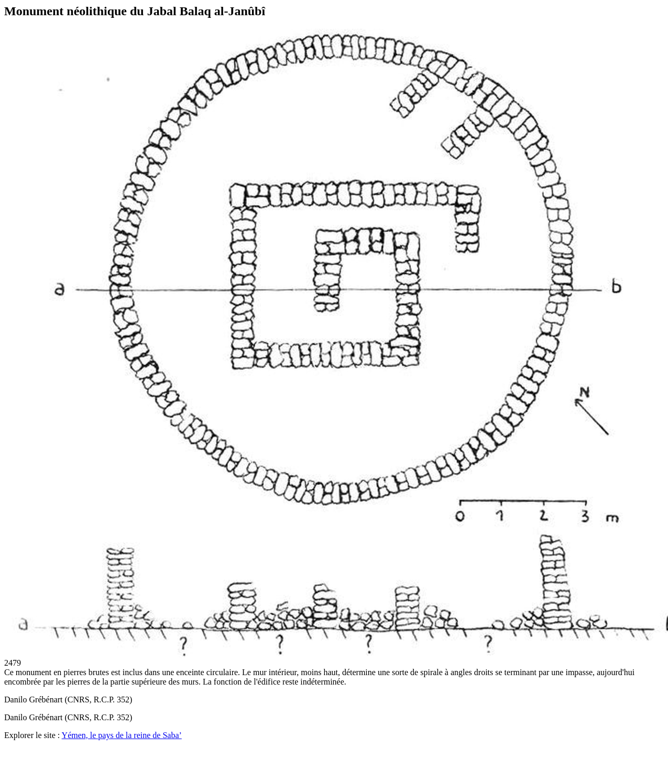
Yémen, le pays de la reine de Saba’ (122, 735)
